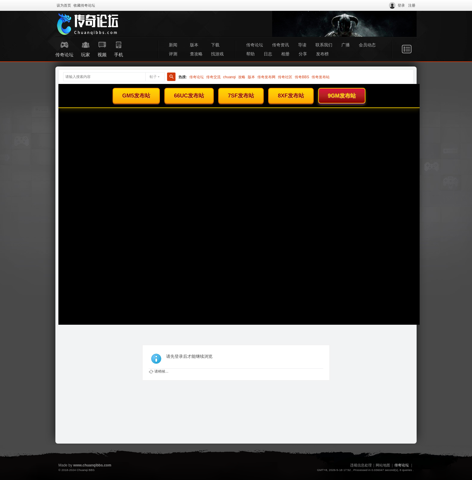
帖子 (153, 77)
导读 (302, 44)
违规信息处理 (361, 465)
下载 (215, 44)
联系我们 (323, 44)
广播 (345, 44)
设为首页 (64, 5)
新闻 (173, 44)
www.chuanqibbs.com (92, 465)
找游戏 (217, 53)
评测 (173, 53)
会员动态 (367, 44)
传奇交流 (213, 77)
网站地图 (383, 465)
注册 (411, 5)
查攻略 (196, 53)
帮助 (250, 53)
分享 (303, 53)
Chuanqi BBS (85, 470)
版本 (194, 44)
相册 (285, 53)
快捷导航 (406, 49)
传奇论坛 (254, 44)
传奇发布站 (321, 77)
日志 (268, 53)
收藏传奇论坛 (84, 5)
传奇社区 (285, 77)
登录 (401, 5)
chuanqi (229, 77)
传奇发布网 (266, 77)
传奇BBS (302, 77)
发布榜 (322, 53)
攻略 (241, 77)
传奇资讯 (280, 44)
